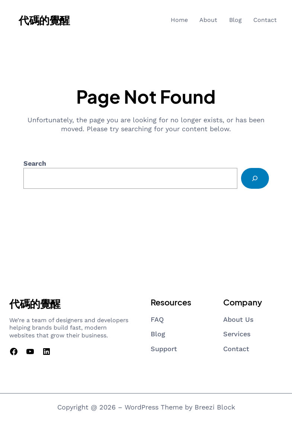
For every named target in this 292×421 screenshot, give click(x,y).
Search (34, 163)
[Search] (255, 178)
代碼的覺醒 (44, 19)
